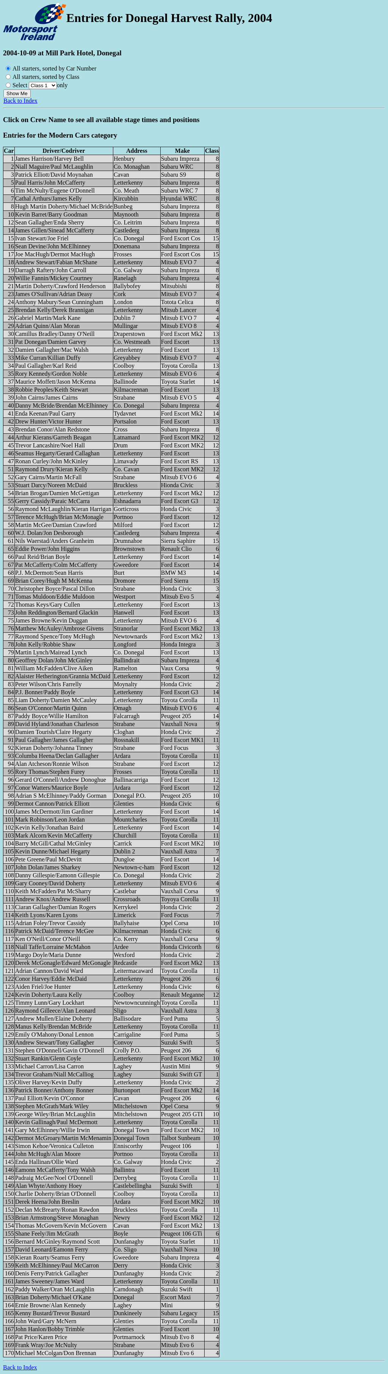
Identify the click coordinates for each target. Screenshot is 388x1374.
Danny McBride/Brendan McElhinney (61, 405)
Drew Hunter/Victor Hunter (48, 421)
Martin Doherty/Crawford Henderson (60, 286)
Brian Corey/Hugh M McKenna (53, 580)
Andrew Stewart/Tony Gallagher (54, 1042)
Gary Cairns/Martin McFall (48, 477)
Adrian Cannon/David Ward (49, 971)
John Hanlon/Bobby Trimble (49, 1329)
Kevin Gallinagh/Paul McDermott (56, 1122)
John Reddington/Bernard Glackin (57, 612)
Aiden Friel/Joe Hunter (43, 986)
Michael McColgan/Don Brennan (55, 1353)
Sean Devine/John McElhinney (53, 246)
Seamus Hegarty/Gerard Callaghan (57, 453)
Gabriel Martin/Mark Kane (47, 318)
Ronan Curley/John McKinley (51, 461)
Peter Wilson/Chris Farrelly (48, 684)
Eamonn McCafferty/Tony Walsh (55, 1170)
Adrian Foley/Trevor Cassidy (50, 923)
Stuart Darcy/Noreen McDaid (51, 485)
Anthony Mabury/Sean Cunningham (59, 302)
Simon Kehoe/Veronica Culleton (54, 1146)
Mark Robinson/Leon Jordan (50, 819)
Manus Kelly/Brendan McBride (53, 1026)
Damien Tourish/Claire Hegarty (53, 732)
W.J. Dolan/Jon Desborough (49, 533)
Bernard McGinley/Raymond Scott (57, 1241)
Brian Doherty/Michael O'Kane (53, 1297)
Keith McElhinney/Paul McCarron (57, 1265)
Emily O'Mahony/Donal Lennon (54, 1034)
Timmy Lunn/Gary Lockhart (49, 1002)
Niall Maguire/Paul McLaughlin (54, 166)
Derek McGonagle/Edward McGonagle (63, 963)
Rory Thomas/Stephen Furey (50, 772)
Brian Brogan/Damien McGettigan (57, 493)
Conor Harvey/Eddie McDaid (51, 979)
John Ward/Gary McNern (46, 1321)
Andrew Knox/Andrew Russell (52, 899)
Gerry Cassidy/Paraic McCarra (52, 501)
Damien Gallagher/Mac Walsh (52, 350)
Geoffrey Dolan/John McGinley (53, 660)
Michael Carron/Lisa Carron (49, 1066)
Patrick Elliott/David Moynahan (54, 174)
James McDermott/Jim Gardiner (54, 811)
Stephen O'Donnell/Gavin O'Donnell (59, 1050)
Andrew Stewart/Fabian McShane (56, 262)
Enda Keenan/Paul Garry (45, 413)
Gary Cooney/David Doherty (50, 883)
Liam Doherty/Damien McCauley (56, 700)
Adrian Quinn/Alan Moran (47, 326)
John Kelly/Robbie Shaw (45, 644)
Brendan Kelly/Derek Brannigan (54, 310)
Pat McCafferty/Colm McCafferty (56, 565)
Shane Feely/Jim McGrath (47, 1233)
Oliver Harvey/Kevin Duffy (48, 1082)
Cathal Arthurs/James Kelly (48, 198)
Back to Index (20, 100)
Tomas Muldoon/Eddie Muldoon (55, 596)
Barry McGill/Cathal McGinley (53, 843)
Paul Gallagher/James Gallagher (54, 740)
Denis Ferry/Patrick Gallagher (51, 1273)
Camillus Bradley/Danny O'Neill (55, 334)
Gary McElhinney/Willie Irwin (52, 1130)
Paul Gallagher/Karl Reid (46, 365)
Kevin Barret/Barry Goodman (51, 214)
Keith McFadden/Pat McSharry (53, 891)
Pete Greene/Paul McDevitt (48, 859)
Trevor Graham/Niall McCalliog (54, 1074)
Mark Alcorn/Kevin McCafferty (53, 835)
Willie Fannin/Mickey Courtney (54, 278)
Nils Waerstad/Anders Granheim (54, 541)
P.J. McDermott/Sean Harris (49, 572)
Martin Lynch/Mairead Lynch (51, 652)
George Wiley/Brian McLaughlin (55, 1114)
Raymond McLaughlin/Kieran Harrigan (63, 509)
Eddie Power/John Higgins (47, 549)
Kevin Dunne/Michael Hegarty (52, 851)
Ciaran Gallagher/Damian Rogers (55, 907)
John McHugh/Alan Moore (48, 1154)
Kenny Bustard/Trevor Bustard (52, 1313)
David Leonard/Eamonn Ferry (51, 1249)
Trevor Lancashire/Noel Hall (50, 445)
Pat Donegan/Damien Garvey (50, 342)
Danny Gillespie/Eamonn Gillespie (57, 875)
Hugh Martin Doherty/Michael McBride (64, 206)
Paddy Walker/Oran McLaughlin (54, 1289)
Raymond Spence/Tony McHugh (55, 636)
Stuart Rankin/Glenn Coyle (48, 1058)
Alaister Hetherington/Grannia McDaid (62, 676)
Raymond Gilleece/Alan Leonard (55, 1010)
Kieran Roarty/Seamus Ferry (50, 1257)
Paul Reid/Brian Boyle (42, 557)
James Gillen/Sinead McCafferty (54, 230)
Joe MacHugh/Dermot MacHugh (55, 254)
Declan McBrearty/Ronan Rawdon (57, 1209)
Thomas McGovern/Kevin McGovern (61, 1225)
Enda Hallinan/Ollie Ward (46, 1162)
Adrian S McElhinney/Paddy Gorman (60, 795)
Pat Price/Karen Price (41, 1337)
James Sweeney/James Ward (49, 1281)
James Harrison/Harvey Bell (49, 158)
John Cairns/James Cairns (46, 397)
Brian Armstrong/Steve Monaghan (57, 1217)
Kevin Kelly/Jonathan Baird (49, 827)
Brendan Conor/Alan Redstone (52, 429)
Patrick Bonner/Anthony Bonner (54, 1090)
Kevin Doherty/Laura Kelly (48, 994)
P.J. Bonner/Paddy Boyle (45, 692)
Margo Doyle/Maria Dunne (48, 955)
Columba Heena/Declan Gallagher (57, 756)
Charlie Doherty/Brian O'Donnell (55, 1193)
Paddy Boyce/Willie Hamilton (51, 716)
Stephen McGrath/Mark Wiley (52, 1106)
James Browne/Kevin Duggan (51, 620)
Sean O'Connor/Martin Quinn (51, 708)
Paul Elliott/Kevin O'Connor (49, 1098)
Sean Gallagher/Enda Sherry (49, 222)
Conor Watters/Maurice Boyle (51, 787)
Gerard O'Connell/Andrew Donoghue (60, 779)
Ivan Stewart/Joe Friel (42, 238)
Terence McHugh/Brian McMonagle (59, 517)
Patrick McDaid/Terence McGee (54, 931)
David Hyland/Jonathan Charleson (57, 724)
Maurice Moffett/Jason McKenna (55, 381)
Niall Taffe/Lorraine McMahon (53, 947)
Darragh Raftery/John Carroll (50, 270)
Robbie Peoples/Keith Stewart (51, 389)
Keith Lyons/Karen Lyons (46, 915)
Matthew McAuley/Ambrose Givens (59, 628)
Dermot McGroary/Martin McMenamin (63, 1138)
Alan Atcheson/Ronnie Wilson (52, 764)
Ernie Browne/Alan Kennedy (50, 1305)
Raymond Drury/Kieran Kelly (51, 469)
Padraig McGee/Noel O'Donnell (54, 1178)
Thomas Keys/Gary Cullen (47, 604)
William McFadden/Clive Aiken (54, 668)
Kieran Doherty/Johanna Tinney (54, 748)
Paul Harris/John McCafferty (50, 182)
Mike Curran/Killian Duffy (48, 357)
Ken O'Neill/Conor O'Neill (47, 939)
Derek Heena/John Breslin (47, 1201)
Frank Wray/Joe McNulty (46, 1345)
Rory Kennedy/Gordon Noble (51, 373)
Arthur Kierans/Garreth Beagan (53, 437)
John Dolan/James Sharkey (48, 867)
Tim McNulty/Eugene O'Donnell (55, 190)
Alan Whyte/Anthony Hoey (48, 1186)
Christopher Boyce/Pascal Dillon (55, 588)
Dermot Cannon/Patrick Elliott (52, 803)
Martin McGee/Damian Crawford (56, 525)
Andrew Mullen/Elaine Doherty (53, 1018)
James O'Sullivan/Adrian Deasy (53, 294)
